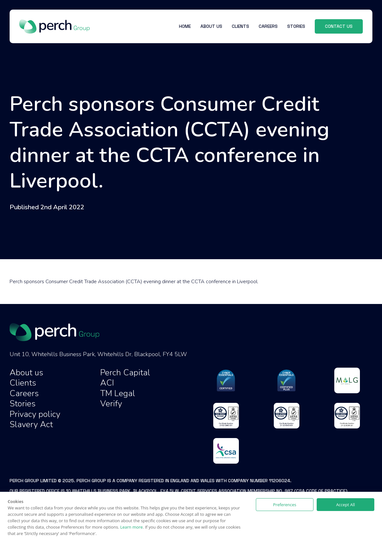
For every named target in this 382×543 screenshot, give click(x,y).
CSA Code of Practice (320, 491)
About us (26, 372)
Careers (24, 393)
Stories (23, 403)
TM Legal (117, 393)
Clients (23, 382)
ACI (107, 382)
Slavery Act (31, 424)
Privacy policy (35, 414)
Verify (111, 403)
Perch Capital (125, 372)
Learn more (131, 527)
